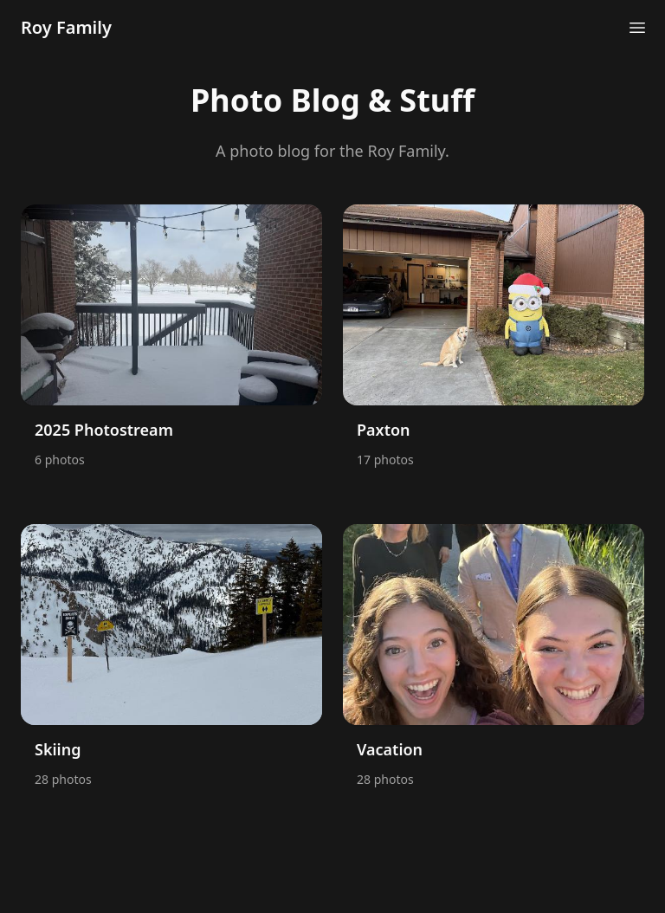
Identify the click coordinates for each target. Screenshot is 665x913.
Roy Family (66, 27)
